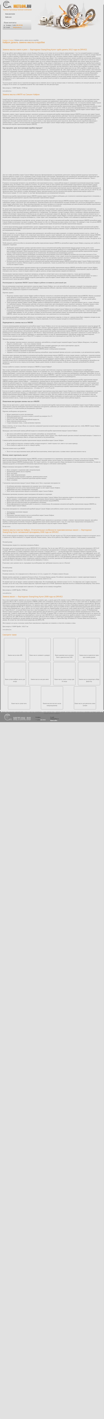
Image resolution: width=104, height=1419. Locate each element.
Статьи (78, 35)
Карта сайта (53, 720)
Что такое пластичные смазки (60, 35)
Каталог (29, 35)
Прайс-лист (42, 35)
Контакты (89, 35)
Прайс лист (8, 17)
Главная (5, 40)
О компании (17, 35)
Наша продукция (10, 14)
